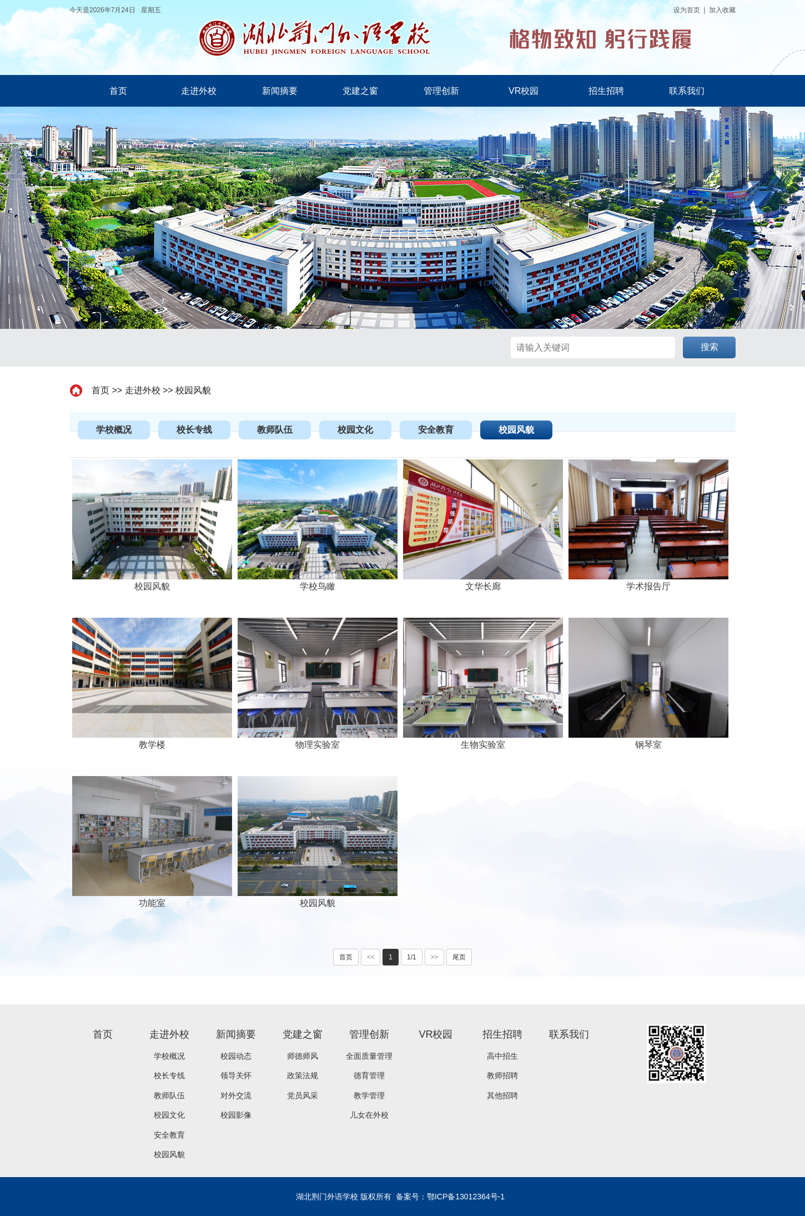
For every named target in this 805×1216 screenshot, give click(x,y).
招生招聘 (606, 91)
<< (371, 957)
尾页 (459, 957)
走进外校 (199, 91)
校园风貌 (193, 390)
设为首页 (686, 10)
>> (435, 957)
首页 (118, 91)
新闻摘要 (280, 91)
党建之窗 (360, 91)
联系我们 (687, 91)
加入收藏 (722, 10)
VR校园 (524, 91)
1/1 (411, 957)
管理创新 (441, 91)
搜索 (709, 347)
